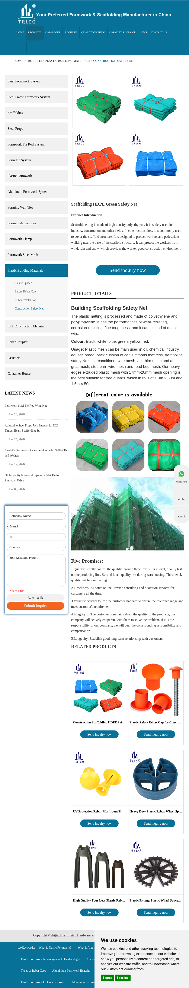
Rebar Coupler (17, 342)
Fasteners (13, 358)
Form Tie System (19, 160)
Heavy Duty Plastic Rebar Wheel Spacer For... (155, 811)
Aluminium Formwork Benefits (71, 970)
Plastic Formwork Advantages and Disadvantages (50, 959)
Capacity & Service (122, 32)
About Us (71, 32)
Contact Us (159, 32)
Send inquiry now (127, 270)
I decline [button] (122, 977)
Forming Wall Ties (20, 207)
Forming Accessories (21, 223)
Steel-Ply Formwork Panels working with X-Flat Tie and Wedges (36, 453)
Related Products (93, 646)
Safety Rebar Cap (25, 291)
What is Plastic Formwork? (55, 947)
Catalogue (53, 32)
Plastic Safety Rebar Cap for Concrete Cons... (155, 722)
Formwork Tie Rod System (26, 144)
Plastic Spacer (23, 283)
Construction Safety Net (114, 60)
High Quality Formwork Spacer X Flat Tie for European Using (32, 478)
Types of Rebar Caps (33, 970)
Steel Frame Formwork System (28, 97)
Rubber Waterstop (25, 300)
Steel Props (15, 128)
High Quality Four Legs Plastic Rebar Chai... (99, 900)
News (143, 32)
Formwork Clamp (19, 239)
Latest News (20, 393)
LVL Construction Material (26, 326)
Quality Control (93, 32)
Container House (19, 373)
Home (20, 32)
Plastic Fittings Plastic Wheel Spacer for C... (155, 900)
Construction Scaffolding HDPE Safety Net (99, 722)
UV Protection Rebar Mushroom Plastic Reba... (99, 811)
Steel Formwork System (24, 81)
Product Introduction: (87, 215)
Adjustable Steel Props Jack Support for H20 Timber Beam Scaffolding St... (31, 428)
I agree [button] (107, 977)
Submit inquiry (35, 606)
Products (34, 32)
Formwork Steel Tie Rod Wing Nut (26, 405)
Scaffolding (15, 113)
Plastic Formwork (19, 176)
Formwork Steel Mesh (22, 254)
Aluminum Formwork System (27, 191)
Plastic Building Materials (67, 60)
